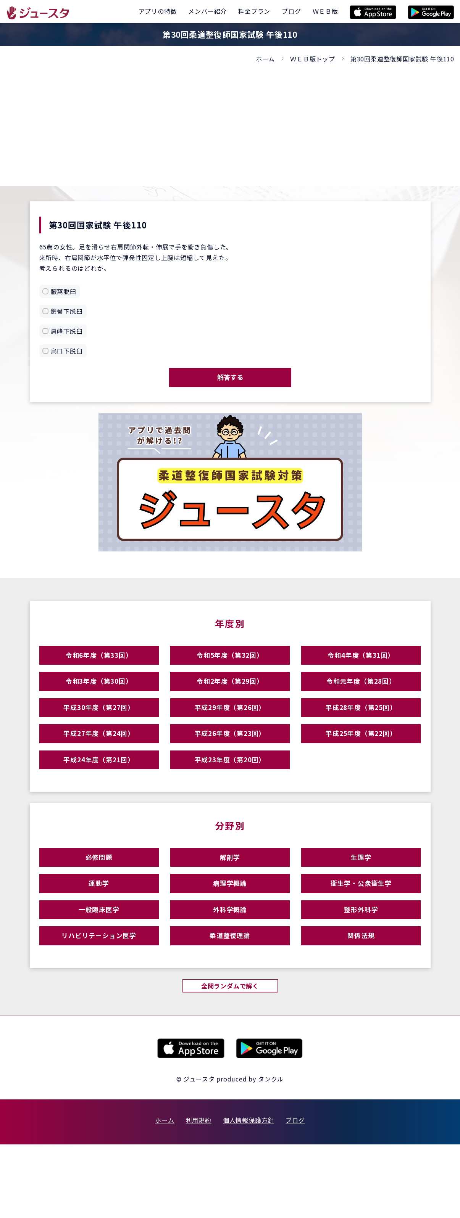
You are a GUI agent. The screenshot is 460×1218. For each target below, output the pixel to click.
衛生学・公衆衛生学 (361, 936)
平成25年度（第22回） (361, 765)
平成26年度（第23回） (230, 765)
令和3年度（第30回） (99, 699)
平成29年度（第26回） (230, 732)
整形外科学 (361, 969)
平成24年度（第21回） (99, 798)
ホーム (265, 58)
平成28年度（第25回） (361, 732)
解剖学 (230, 903)
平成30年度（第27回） (99, 732)
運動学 (98, 936)
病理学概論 (230, 936)
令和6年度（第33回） (99, 665)
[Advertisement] (230, 121)
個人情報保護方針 (248, 1193)
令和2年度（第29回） (230, 699)
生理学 (361, 903)
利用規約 (198, 1193)
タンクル (271, 1152)
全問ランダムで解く (230, 1057)
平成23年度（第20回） (230, 798)
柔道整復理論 (230, 1003)
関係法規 (361, 1003)
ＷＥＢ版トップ (312, 58)
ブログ (295, 1193)
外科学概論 (230, 969)
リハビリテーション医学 (98, 1003)
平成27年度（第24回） (99, 765)
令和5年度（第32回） (230, 665)
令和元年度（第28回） (361, 699)
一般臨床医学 (99, 969)
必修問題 (99, 903)
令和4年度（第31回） (361, 665)
